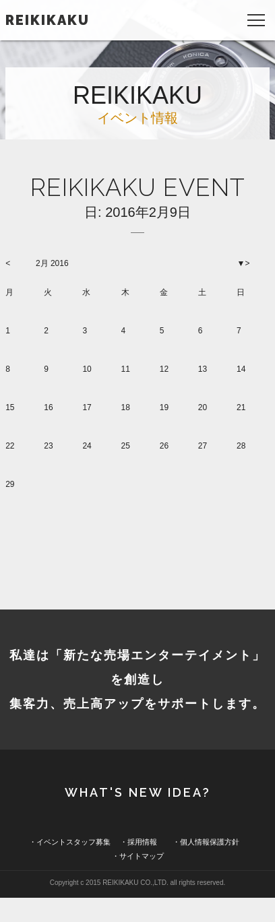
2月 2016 (52, 263)
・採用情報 (138, 842)
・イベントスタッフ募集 (70, 842)
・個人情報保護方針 (206, 842)
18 (125, 407)
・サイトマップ (138, 856)
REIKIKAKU (47, 20)
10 (86, 369)
